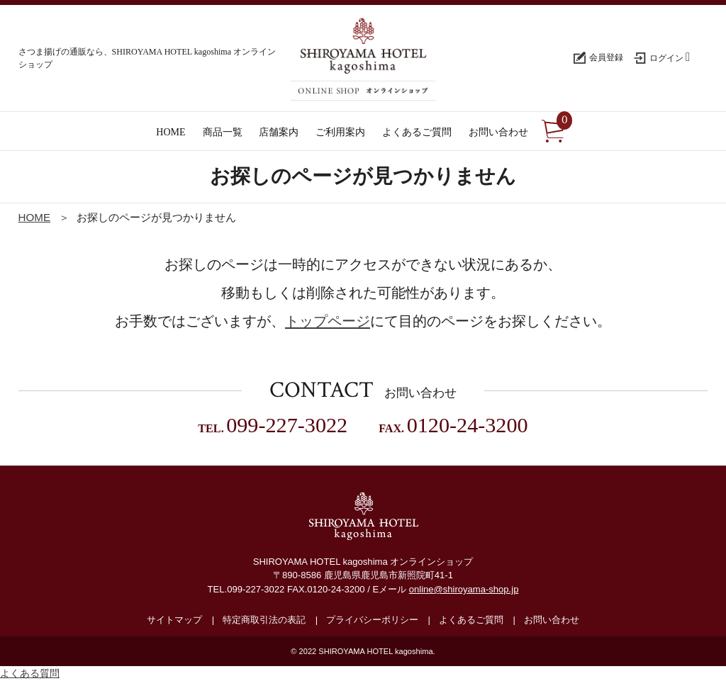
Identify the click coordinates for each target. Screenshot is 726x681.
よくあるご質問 (471, 619)
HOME (34, 217)
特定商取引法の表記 (264, 619)
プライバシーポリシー (372, 619)
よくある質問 (30, 673)
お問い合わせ (551, 619)
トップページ (327, 321)
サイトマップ (174, 619)
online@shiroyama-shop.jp (464, 589)
